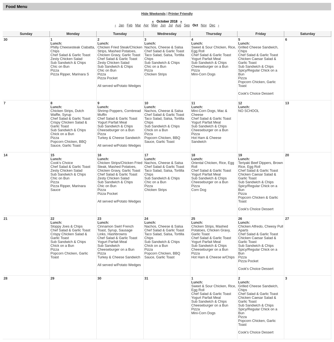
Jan (121, 25)
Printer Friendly (180, 14)
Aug (178, 25)
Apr (146, 25)
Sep (187, 25)
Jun (163, 25)
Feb (130, 25)
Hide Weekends (153, 14)
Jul (170, 25)
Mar (138, 25)
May (154, 25)
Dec (212, 25)
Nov (204, 25)
